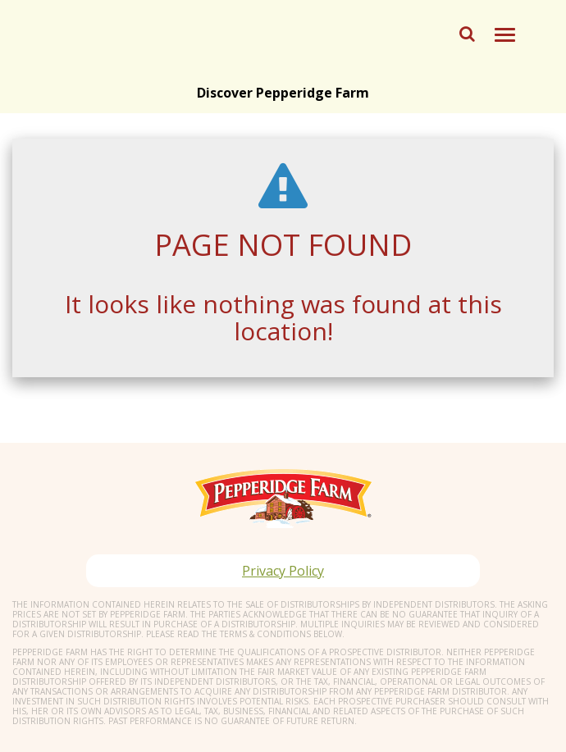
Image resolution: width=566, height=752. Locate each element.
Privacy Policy (283, 571)
